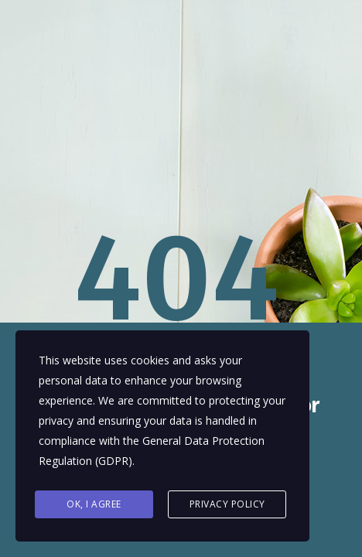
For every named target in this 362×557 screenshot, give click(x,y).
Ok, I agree (94, 504)
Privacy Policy (227, 504)
